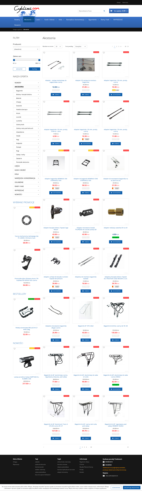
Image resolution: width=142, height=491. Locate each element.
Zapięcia (19, 158)
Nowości (17, 25)
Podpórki (19, 143)
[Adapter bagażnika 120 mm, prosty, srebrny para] (56, 130)
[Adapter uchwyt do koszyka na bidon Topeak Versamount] (56, 278)
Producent (17, 44)
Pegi (17, 140)
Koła (60, 20)
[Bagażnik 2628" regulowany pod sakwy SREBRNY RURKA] (115, 425)
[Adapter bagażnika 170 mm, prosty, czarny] (115, 130)
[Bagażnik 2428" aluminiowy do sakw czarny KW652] (115, 376)
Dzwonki (19, 106)
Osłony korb (20, 124)
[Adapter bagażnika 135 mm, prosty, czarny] (85, 130)
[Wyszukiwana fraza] (90, 11)
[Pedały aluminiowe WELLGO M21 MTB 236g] (26, 328)
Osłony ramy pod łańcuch (24, 128)
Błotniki (18, 98)
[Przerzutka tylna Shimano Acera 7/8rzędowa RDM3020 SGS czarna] (26, 279)
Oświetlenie (20, 132)
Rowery (17, 20)
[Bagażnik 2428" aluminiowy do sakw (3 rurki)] (85, 376)
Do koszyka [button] (116, 95)
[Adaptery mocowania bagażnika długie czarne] (56, 327)
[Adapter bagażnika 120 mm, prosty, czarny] (115, 81)
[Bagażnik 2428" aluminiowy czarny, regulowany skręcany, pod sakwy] (56, 376)
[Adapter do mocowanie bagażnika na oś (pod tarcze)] (115, 179)
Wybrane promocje (23, 202)
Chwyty (18, 102)
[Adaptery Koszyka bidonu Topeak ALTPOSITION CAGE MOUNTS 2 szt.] (115, 278)
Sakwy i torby (20, 155)
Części (38, 20)
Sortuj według (69, 46)
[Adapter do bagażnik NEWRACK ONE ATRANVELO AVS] (85, 179)
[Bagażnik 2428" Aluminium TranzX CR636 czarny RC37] (56, 425)
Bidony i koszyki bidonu (24, 94)
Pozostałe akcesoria (22, 162)
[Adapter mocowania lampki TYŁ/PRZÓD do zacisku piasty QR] (85, 228)
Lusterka (19, 121)
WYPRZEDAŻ (118, 20)
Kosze (18, 113)
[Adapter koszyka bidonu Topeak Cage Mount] (56, 228)
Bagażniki (19, 91)
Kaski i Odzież (49, 20)
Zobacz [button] (55, 95)
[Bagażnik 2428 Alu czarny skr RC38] (116, 326)
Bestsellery (19, 293)
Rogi (17, 151)
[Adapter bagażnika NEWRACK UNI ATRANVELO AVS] (56, 179)
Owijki (18, 136)
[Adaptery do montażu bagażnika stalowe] (85, 278)
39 (125, 46)
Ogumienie (92, 20)
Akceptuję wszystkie (131, 488)
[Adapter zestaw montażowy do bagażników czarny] (56, 81)
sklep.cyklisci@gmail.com (112, 475)
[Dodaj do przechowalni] (44, 52)
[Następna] (128, 46)
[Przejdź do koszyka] (121, 11)
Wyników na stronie (48, 46)
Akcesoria (27, 20)
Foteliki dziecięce (21, 109)
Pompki (18, 147)
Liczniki (18, 117)
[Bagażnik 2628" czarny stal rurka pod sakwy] (85, 425)
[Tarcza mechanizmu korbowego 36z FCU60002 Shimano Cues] (26, 237)
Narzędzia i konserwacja (75, 20)
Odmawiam (116, 488)
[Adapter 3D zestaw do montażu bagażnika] (85, 81)
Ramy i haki (105, 20)
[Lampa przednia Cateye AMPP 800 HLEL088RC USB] (26, 378)
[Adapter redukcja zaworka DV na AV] (115, 228)
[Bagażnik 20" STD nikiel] (85, 326)
